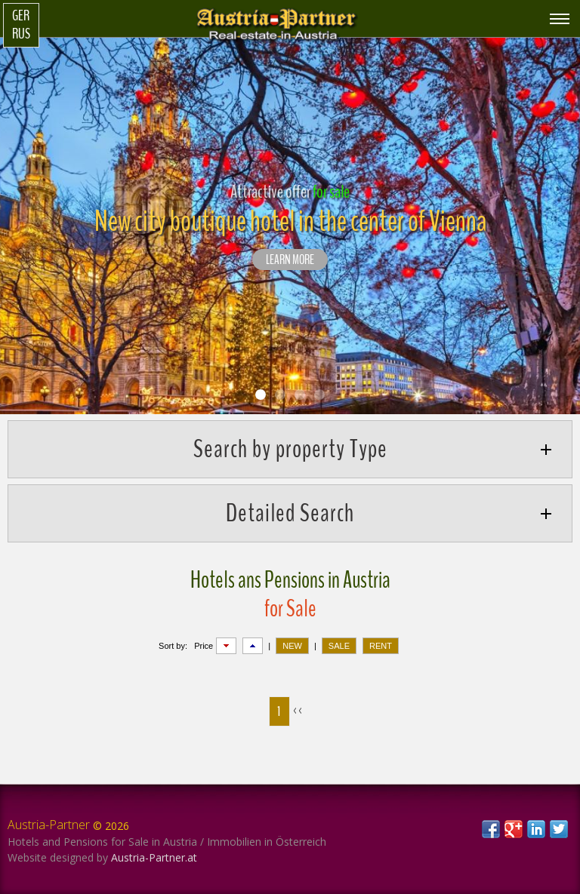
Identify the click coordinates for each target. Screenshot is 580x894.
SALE (339, 645)
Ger (20, 16)
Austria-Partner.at (154, 857)
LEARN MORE (290, 260)
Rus (21, 34)
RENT (380, 645)
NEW (292, 645)
